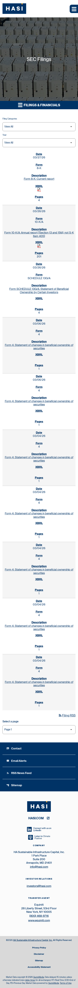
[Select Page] (39, 729)
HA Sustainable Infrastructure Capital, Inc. (32, 940)
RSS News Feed (19, 773)
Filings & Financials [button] (39, 105)
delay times (30, 980)
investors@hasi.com (39, 886)
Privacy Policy (39, 948)
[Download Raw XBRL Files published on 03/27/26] (39, 190)
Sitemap (14, 785)
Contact (14, 748)
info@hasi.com (39, 866)
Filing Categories (9, 119)
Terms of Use (66, 983)
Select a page (10, 721)
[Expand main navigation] (74, 9)
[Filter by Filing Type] (39, 126)
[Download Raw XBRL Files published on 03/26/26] (39, 246)
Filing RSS (67, 715)
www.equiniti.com (39, 920)
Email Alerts (16, 760)
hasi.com (36, 818)
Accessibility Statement (39, 967)
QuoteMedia (38, 977)
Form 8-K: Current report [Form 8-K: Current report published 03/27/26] (39, 178)
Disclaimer (39, 954)
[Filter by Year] (39, 142)
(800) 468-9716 (39, 916)
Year (4, 135)
